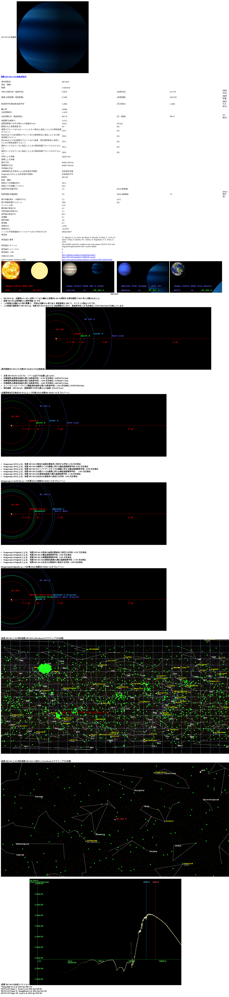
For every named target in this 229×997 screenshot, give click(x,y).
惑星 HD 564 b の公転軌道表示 (13, 77)
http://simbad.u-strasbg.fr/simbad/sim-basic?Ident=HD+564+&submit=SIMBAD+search (78, 256)
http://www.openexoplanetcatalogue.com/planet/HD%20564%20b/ (87, 260)
